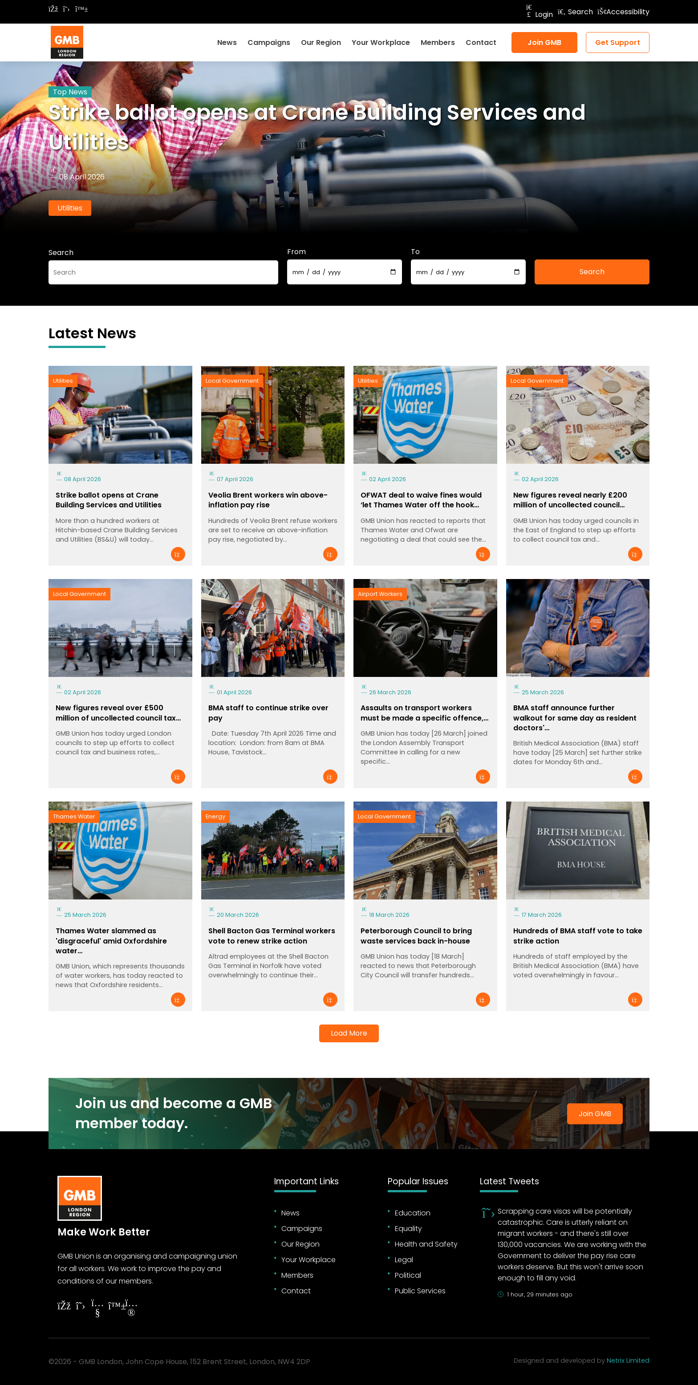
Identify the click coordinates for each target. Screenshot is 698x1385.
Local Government (232, 381)
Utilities (69, 208)
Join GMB (544, 42)
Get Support (617, 42)
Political (408, 1275)
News (227, 42)
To (415, 252)
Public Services (420, 1291)
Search (575, 12)
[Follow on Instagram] (131, 1309)
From (296, 252)
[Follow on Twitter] (66, 9)
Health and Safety (426, 1244)
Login (538, 14)
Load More (349, 1033)
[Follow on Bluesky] (79, 9)
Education (412, 1213)
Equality (408, 1228)
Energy (215, 816)
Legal (404, 1260)
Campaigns (269, 42)
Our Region (321, 42)
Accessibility (623, 12)
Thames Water (74, 816)
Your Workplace (381, 42)
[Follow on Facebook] (53, 9)
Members (438, 42)
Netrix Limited (628, 1360)
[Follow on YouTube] (97, 1309)
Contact (481, 42)
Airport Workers (380, 594)
